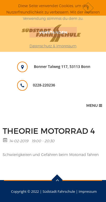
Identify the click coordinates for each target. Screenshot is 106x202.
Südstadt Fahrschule (59, 191)
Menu (94, 105)
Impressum (88, 191)
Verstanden (53, 32)
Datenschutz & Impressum (53, 46)
